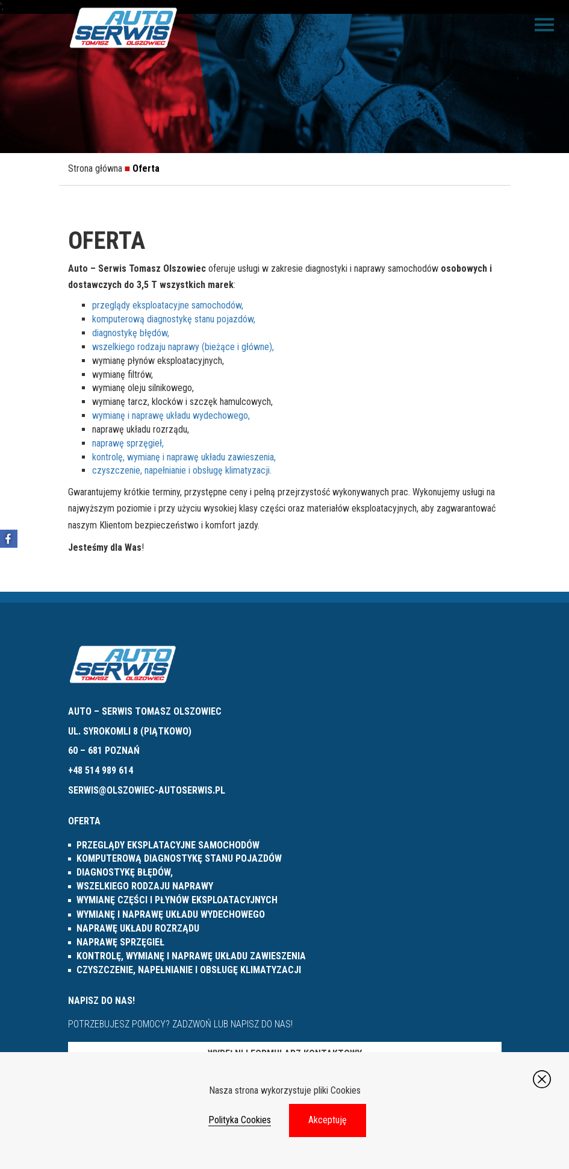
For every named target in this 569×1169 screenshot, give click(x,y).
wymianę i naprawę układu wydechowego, (171, 415)
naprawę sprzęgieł (120, 942)
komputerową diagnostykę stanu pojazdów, (173, 319)
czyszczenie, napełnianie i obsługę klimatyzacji (188, 970)
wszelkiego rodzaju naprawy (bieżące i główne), (183, 347)
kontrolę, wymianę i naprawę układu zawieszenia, (184, 457)
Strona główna (95, 168)
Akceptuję (327, 1120)
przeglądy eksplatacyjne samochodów (168, 845)
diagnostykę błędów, (130, 333)
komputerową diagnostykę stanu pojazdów (179, 858)
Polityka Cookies (239, 1120)
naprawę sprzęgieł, (128, 443)
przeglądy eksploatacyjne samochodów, (167, 305)
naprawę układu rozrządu (137, 928)
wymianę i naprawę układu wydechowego (170, 914)
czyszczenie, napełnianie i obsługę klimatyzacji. (182, 470)
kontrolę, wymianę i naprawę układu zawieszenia (191, 956)
